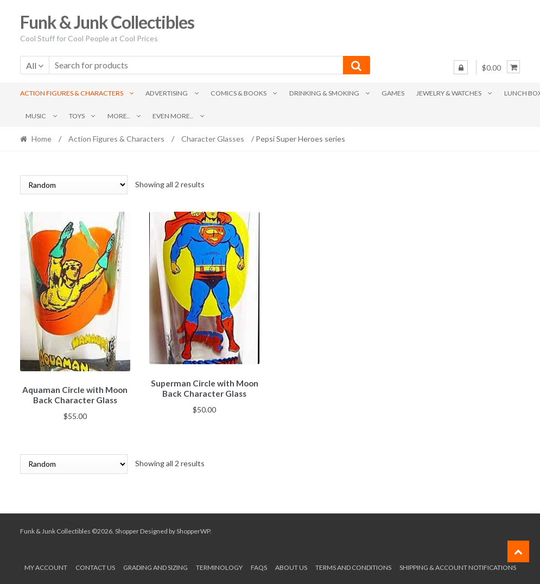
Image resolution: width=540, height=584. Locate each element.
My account (45, 566)
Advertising (166, 93)
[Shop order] (74, 184)
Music (36, 116)
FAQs (259, 566)
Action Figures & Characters (71, 93)
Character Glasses (212, 138)
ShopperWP (193, 529)
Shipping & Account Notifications (457, 566)
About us (291, 566)
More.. (118, 116)
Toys (77, 116)
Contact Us (95, 566)
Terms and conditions (353, 566)
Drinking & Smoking (324, 93)
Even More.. (173, 116)
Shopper (127, 529)
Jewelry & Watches (448, 93)
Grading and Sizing (155, 566)
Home (41, 138)
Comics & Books (238, 93)
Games (393, 93)
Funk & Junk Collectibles (107, 22)
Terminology (219, 566)
